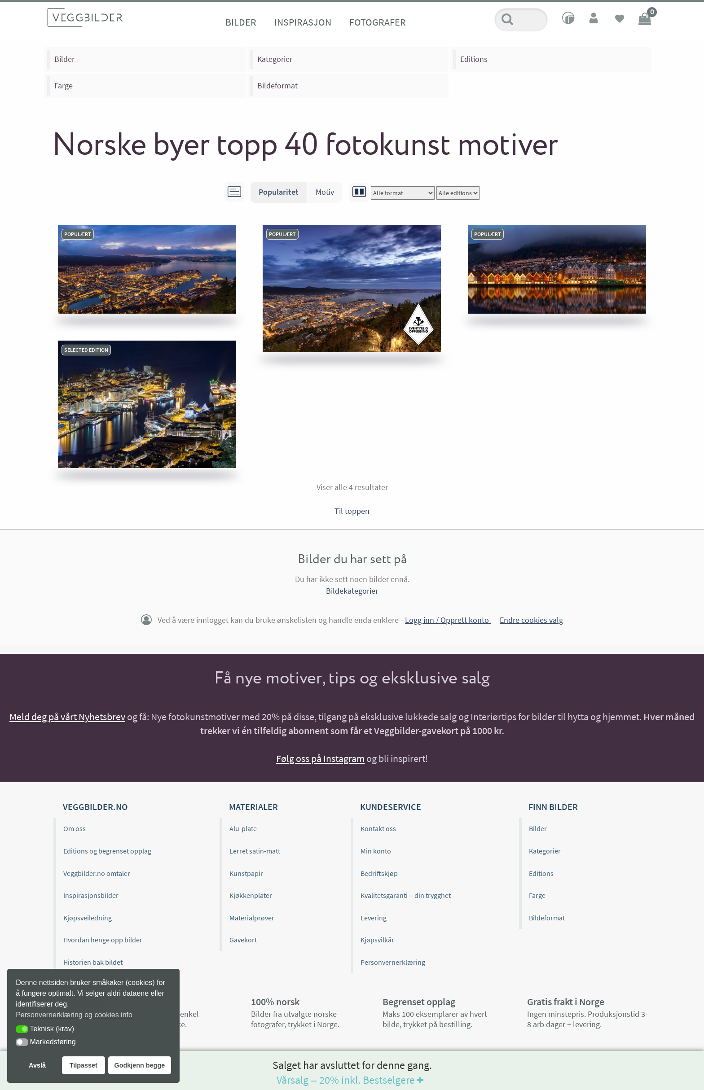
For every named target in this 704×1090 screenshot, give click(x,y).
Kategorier (274, 59)
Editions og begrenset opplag (107, 850)
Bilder (240, 22)
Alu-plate (243, 828)
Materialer (253, 806)
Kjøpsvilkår (377, 939)
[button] (22, 1029)
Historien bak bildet (93, 962)
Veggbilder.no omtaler (96, 873)
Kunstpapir (246, 873)
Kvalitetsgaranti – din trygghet (406, 895)
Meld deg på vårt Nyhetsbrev (67, 716)
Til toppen (352, 511)
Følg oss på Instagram (320, 758)
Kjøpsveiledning (87, 917)
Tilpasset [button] (83, 1065)
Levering (374, 917)
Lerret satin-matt (254, 850)
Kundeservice (390, 806)
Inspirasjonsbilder (91, 895)
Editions (474, 59)
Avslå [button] (37, 1065)
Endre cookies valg (531, 620)
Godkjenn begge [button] (139, 1065)
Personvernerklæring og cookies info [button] (74, 1015)
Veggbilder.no (95, 806)
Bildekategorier (352, 591)
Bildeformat (277, 85)
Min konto (376, 850)
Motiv (325, 192)
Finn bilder (553, 806)
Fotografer (377, 22)
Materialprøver (251, 917)
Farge (63, 85)
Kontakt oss (378, 828)
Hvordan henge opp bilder (102, 939)
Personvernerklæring (393, 962)
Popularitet (279, 192)
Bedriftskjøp (379, 873)
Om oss (74, 828)
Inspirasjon (302, 22)
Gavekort (243, 939)
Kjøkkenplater (250, 895)
